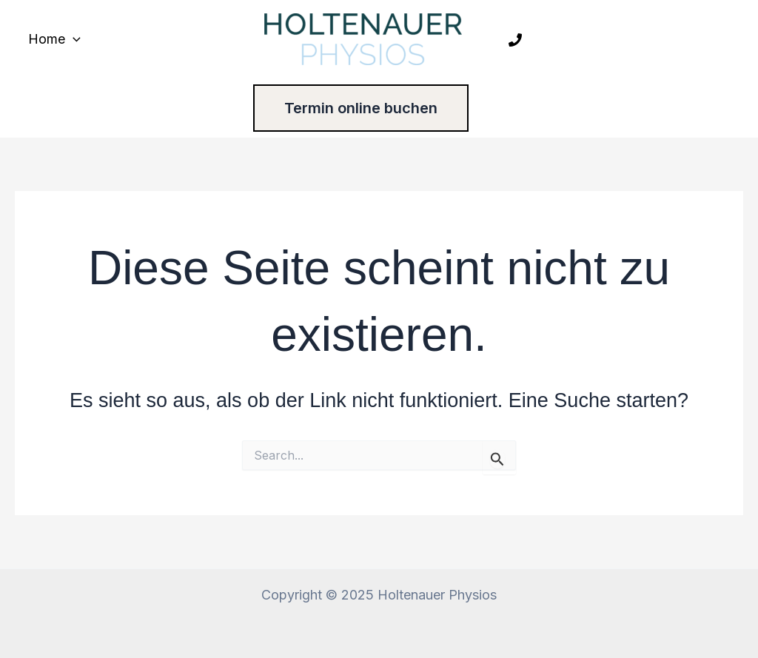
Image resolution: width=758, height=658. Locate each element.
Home (54, 39)
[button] (379, 108)
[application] (73, 39)
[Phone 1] (515, 40)
